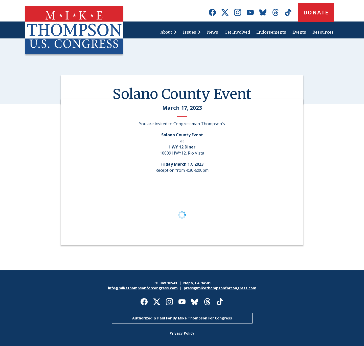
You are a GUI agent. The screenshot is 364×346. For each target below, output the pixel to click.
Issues (189, 32)
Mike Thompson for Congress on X (225, 12)
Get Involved (237, 32)
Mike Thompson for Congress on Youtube (250, 12)
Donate (316, 12)
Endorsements (271, 32)
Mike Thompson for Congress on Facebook (212, 12)
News (212, 32)
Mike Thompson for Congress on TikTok (288, 12)
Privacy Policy (182, 333)
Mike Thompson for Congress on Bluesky (263, 12)
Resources (323, 32)
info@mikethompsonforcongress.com (143, 288)
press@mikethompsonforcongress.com (220, 288)
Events (299, 32)
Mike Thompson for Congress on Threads (275, 12)
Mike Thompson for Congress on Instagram (238, 12)
